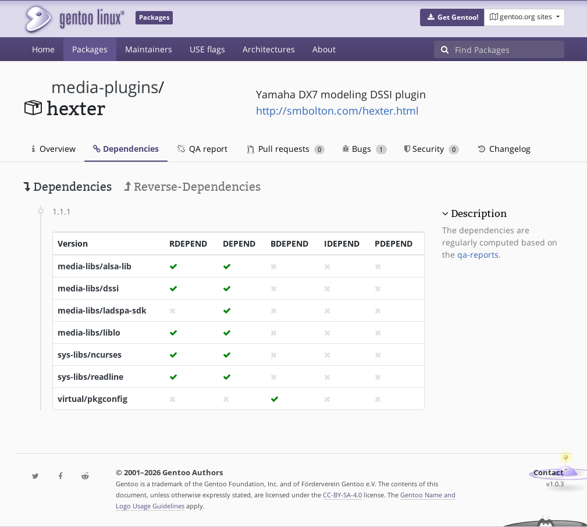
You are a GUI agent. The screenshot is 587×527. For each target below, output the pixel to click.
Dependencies (126, 148)
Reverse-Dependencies (192, 187)
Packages (90, 49)
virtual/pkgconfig (92, 398)
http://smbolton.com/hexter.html (337, 110)
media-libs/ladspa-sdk (102, 310)
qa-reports (478, 254)
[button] (452, 17)
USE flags (207, 49)
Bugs (364, 148)
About (324, 49)
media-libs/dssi (88, 288)
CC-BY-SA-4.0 (342, 494)
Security (432, 148)
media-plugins (104, 87)
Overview (54, 148)
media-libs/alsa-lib (94, 266)
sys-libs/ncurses (90, 354)
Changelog (503, 148)
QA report (201, 148)
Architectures (269, 49)
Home (43, 49)
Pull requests (286, 148)
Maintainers (148, 49)
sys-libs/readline (90, 376)
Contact (548, 473)
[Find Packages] (509, 49)
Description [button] (479, 213)
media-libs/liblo (89, 332)
